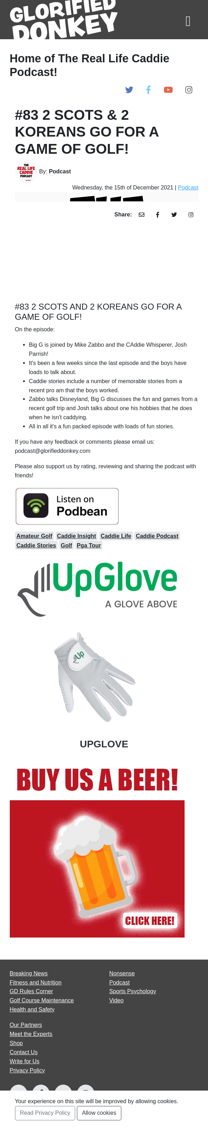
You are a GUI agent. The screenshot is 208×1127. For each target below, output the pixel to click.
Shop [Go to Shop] (16, 1043)
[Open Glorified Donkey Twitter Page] (129, 90)
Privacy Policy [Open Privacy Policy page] (27, 1070)
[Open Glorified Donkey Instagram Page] (189, 90)
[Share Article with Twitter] (174, 215)
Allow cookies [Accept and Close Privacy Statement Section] (99, 1112)
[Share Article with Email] (141, 215)
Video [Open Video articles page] (116, 1000)
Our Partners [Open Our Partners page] (26, 1025)
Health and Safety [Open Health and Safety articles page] (32, 1009)
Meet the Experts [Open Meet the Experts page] (31, 1034)
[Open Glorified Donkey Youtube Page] (168, 90)
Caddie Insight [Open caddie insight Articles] (76, 536)
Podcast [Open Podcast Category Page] (188, 187)
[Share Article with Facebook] (158, 215)
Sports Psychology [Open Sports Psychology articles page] (132, 991)
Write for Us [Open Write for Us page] (25, 1061)
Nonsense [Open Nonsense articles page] (122, 973)
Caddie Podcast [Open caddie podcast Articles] (157, 536)
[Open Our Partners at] (104, 850)
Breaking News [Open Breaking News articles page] (29, 973)
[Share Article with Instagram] (191, 215)
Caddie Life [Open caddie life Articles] (116, 536)
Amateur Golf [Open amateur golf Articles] (34, 536)
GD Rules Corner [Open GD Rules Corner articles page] (31, 991)
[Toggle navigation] (188, 19)
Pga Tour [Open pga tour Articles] (89, 545)
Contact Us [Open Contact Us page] (24, 1052)
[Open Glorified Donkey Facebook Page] (148, 90)
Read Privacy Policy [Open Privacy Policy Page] (45, 1112)
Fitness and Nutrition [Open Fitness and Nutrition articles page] (36, 982)
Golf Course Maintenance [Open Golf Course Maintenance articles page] (42, 1000)
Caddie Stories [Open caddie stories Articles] (36, 545)
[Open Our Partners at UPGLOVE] (104, 653)
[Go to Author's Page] (107, 171)
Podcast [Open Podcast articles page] (119, 982)
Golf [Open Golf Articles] (66, 545)
